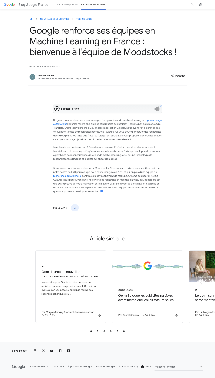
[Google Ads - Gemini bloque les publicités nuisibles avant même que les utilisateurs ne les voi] (147, 287)
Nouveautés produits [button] (67, 4)
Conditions (58, 366)
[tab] (91, 331)
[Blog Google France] (31, 19)
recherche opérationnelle (67, 176)
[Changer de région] (179, 366)
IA (75, 207)
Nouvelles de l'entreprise (54, 19)
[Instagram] (35, 350)
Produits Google (105, 366)
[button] (178, 76)
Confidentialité (39, 366)
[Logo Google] (18, 366)
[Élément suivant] (201, 284)
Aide (146, 367)
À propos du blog (129, 366)
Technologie (84, 19)
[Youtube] (51, 350)
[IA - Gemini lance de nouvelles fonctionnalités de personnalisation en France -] (68, 287)
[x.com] (43, 350)
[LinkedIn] (68, 350)
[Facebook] (60, 350)
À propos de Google (80, 366)
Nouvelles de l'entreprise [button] (93, 4)
